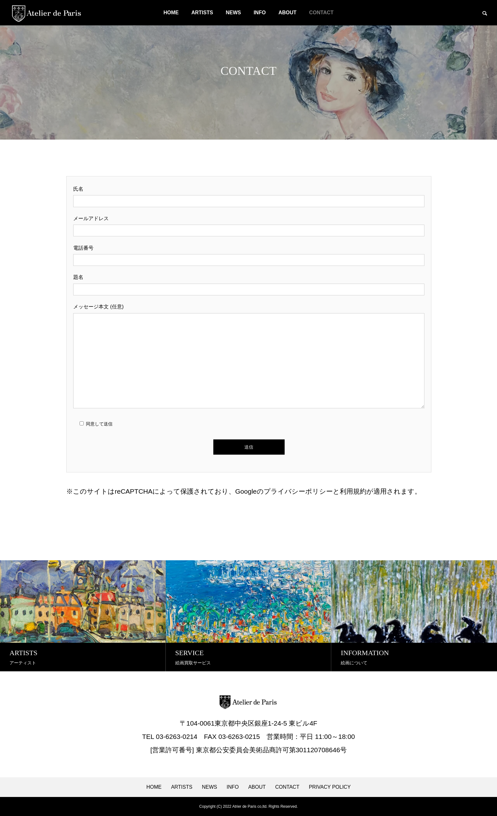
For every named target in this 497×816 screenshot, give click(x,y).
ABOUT (287, 12)
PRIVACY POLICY (330, 787)
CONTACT (321, 12)
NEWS (233, 12)
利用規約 (353, 491)
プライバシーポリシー (298, 491)
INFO (260, 12)
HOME (171, 12)
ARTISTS (202, 12)
